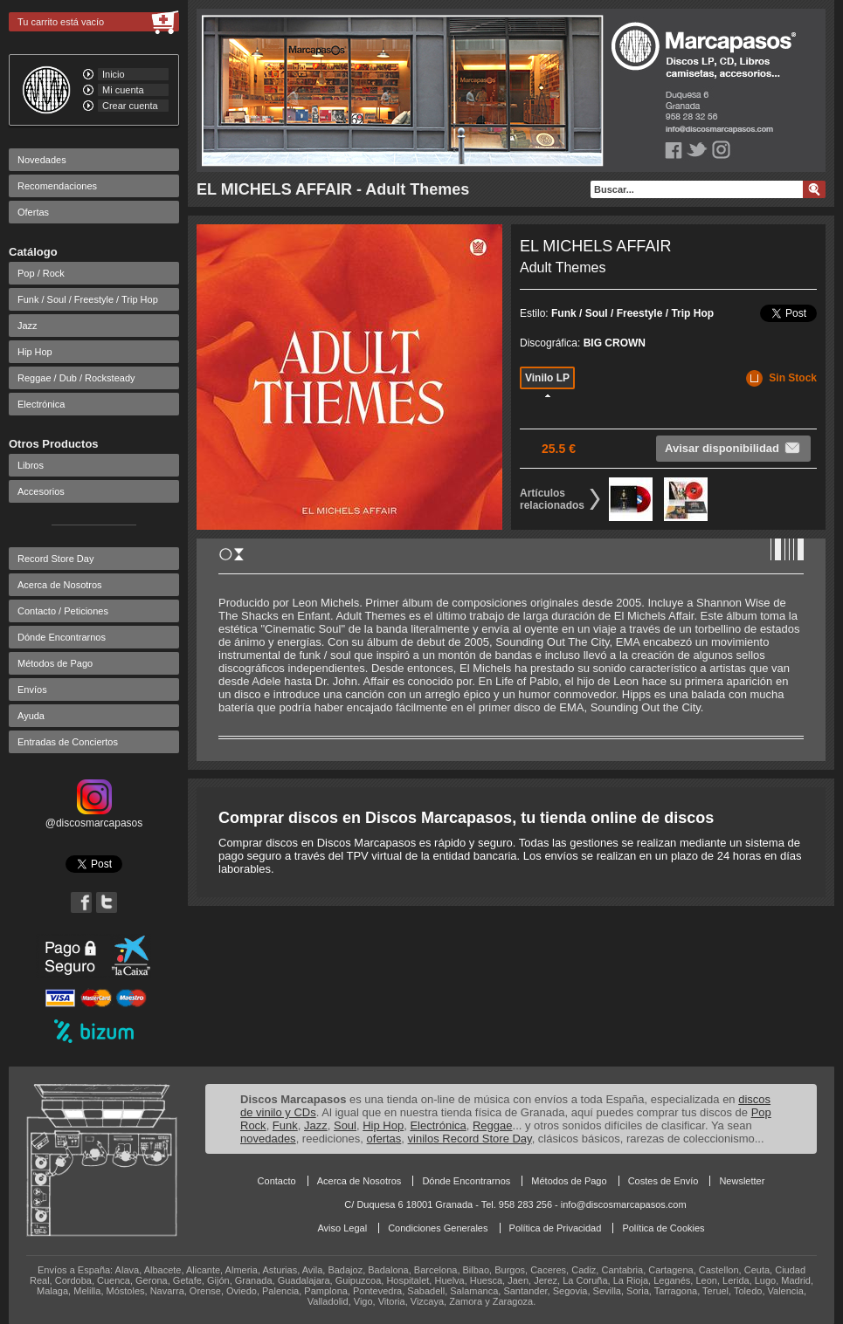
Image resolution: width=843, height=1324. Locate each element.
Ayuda (31, 715)
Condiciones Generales (437, 1228)
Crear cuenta (130, 105)
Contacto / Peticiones (62, 611)
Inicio (113, 74)
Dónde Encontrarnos (61, 637)
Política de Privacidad (555, 1228)
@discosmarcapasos (94, 817)
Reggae (493, 1125)
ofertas (384, 1138)
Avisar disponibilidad (733, 447)
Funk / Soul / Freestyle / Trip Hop (87, 299)
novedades (268, 1138)
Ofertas (33, 212)
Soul (345, 1125)
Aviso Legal (342, 1228)
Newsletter (741, 1181)
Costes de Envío (663, 1181)
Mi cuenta (123, 90)
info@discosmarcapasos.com (624, 1204)
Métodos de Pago (55, 663)
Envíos (32, 689)
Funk (285, 1125)
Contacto (277, 1181)
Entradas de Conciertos (67, 742)
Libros (30, 465)
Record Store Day (55, 558)
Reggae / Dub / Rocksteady (76, 378)
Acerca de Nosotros (59, 585)
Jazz (27, 325)
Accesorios (41, 491)
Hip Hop (34, 351)
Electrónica (41, 404)
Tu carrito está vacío (60, 22)
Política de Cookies (663, 1228)
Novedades (41, 159)
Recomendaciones (57, 186)
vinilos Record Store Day (470, 1138)
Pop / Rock (41, 273)
